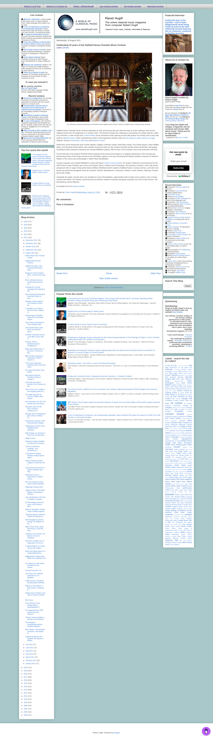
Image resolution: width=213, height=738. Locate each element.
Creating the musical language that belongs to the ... (35, 289)
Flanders (173, 435)
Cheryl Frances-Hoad (112, 163)
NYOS (167, 477)
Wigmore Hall (171, 540)
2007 (26, 709)
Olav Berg (85, 140)
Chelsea (168, 405)
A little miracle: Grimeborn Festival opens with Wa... (35, 582)
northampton (188, 473)
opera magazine (186, 479)
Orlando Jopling (181, 187)
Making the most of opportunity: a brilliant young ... (34, 477)
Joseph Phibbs (89, 135)
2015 (26, 683)
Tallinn (175, 520)
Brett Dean (75, 140)
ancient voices (186, 369)
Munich (190, 461)
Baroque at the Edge (185, 375)
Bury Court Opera (170, 390)
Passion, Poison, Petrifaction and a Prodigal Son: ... (32, 344)
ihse (190, 447)
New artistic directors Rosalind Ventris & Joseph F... (33, 377)
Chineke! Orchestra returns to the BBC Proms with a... (35, 337)
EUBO (190, 428)
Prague (180, 492)
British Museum (187, 385)
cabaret (178, 398)
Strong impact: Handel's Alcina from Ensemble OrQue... (34, 317)
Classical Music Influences (174, 121)
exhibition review (174, 430)
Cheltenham (177, 405)
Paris (178, 488)
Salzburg (168, 504)
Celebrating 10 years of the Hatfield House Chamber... (35, 428)
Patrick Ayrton (180, 253)
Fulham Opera (187, 435)
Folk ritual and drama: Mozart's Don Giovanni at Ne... (35, 384)
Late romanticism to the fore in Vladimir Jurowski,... (35, 498)
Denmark (182, 420)
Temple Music (183, 520)
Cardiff (182, 400)
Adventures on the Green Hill (181, 367)
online (181, 477)
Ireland (176, 449)
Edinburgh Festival (185, 424)
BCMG (167, 381)
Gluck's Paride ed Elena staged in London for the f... (35, 463)
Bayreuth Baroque (176, 377)
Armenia (174, 371)
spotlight (188, 514)
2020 (26, 668)
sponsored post (179, 514)
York (171, 544)
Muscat (181, 463)
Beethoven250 (178, 381)
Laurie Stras (171, 261)
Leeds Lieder (187, 453)
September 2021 (32, 250)
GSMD (167, 445)
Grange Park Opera (173, 443)
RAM (186, 494)
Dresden (168, 422)
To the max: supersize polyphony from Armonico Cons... (35, 365)
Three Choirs (170, 528)
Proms (177, 495)
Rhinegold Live (174, 499)
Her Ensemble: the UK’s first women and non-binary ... (35, 402)
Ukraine (180, 530)
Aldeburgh (169, 369)
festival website (78, 186)
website (189, 534)
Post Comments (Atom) (114, 287)
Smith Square (187, 508)
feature (183, 430)
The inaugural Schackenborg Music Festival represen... (33, 624)
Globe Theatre (171, 439)
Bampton (168, 375)
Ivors (190, 449)
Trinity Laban (183, 528)
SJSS (174, 508)
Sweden (189, 518)
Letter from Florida (177, 455)
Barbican (175, 375)
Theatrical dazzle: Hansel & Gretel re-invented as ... (35, 515)
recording (189, 497)
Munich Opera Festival (171, 463)
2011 (26, 696)
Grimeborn (188, 443)
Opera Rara (181, 482)
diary (190, 420)
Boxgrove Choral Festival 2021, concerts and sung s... (35, 275)
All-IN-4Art (177, 369)
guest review (187, 445)
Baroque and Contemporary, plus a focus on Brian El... (35, 416)
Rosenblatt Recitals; (172, 501)
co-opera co (183, 409)
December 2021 (32, 240)
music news (180, 465)
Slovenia (179, 508)
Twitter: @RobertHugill (83, 6)
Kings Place (183, 451)
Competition (178, 411)
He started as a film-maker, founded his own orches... (35, 565)
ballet (171, 373)
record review (180, 497)
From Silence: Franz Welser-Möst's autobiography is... (33, 605)
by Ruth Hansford (177, 396)
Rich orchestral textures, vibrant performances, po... (34, 282)
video (182, 532)
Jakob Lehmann (181, 267)
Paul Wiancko (130, 138)
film (181, 433)
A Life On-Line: (182, 365)
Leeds (178, 453)
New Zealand (183, 469)
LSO (186, 459)
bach (166, 373)
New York (175, 469)
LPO (182, 459)
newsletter (168, 471)
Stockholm (168, 516)
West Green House (184, 536)
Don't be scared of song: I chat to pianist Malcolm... (35, 483)
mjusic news (183, 461)
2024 (26, 228)
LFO (190, 455)
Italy (187, 449)
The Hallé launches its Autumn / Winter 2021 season (34, 396)
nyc (186, 475)
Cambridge (168, 400)
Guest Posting (176, 445)
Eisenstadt (168, 426)
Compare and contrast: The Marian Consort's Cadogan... (35, 536)
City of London (181, 407)
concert (189, 411)
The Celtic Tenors (174, 195)
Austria (184, 371)
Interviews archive (155, 6)
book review (187, 383)
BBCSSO (189, 379)
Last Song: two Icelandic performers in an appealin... (34, 575)
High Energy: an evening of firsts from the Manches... (35, 434)
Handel (177, 447)
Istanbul (182, 449)
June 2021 (30, 648)
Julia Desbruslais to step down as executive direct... (34, 330)
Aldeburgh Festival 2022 (34, 487)
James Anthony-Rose (175, 244)
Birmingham (169, 383)
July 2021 (29, 644)
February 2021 (31, 660)
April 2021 (29, 654)
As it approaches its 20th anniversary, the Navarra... (34, 612)
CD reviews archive (132, 6)
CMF (176, 409)
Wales (167, 534)
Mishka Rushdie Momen (181, 255)
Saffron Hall (175, 502)
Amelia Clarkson (181, 238)
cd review (176, 403)
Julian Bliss (181, 271)
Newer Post (62, 273)
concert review (174, 413)
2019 (26, 671)
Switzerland (169, 520)
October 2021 (31, 247)
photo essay (179, 490)
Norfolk (189, 472)
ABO (166, 367)
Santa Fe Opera (182, 504)
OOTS (185, 477)
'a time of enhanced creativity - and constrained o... (32, 448)
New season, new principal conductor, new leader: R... (35, 631)
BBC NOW (181, 379)
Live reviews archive (109, 6)
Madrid (167, 461)
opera (190, 477)
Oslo (190, 484)
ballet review (178, 373)
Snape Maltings (171, 510)
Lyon (190, 459)
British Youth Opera (171, 387)
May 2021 (29, 651)
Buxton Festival (183, 391)
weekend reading (170, 536)
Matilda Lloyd (180, 272)
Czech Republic (187, 418)
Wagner (189, 532)
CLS (171, 409)
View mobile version (108, 278)
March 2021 (30, 657)
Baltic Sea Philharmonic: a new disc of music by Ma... (34, 351)
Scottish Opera (177, 506)
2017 (26, 677)
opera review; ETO (178, 484)
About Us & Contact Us (56, 6)
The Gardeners (177, 522)
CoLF (190, 409)
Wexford (168, 538)
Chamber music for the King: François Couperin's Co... (33, 409)
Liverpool (179, 457)
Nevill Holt (188, 467)
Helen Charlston (185, 204)
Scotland (168, 506)
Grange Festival (186, 441)
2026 (26, 222)
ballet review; (188, 373)
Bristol (180, 385)
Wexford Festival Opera (182, 538)
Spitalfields (169, 515)
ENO (167, 428)
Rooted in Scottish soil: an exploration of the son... (34, 542)
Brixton (173, 389)
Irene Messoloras (182, 202)
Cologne (168, 411)
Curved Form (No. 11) (33, 570)
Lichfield (168, 457)
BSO (184, 389)
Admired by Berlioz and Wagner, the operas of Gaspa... (34, 639)
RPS (181, 501)
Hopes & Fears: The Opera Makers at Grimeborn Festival (35, 492)
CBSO (187, 400)
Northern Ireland (171, 475)
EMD (174, 426)
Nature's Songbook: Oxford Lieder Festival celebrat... (35, 510)
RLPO (185, 499)
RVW (190, 501)
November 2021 (32, 243)
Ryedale (168, 502)
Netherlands (180, 467)
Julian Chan (177, 231)
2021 (26, 237)
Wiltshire (189, 540)
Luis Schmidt (180, 191)
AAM (190, 365)
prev (190, 492)
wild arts (182, 540)
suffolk (182, 518)
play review (188, 490)
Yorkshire (176, 544)
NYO (190, 475)
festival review (175, 433)
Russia (186, 501)
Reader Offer (169, 497)
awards (190, 371)
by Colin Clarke (183, 392)
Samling (174, 504)
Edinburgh (174, 424)
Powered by (178, 176)
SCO (190, 504)
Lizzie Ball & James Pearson (178, 234)
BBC (174, 379)
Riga (181, 499)
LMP (184, 457)
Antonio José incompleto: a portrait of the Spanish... (35, 618)
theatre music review (172, 526)
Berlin (190, 381)
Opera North (170, 482)
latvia (190, 451)
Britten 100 (183, 387)
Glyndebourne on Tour (172, 441)
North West (179, 473)
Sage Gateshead (186, 502)
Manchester (174, 461)
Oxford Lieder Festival (179, 486)
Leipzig (167, 455)
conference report (171, 416)
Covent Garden (175, 418)
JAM (166, 451)
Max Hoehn (178, 208)
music (185, 463)
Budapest (189, 389)
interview (169, 449)
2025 (26, 225)
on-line (175, 477)
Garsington (175, 437)
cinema (174, 407)
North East (169, 473)
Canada (175, 400)
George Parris (181, 233)
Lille (173, 457)
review (167, 499)
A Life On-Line (171, 365)
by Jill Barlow (180, 394)
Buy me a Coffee (182, 137)
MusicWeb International (183, 341)
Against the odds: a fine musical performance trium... (33, 268)
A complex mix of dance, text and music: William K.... (34, 310)
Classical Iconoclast (188, 336)
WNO (185, 542)
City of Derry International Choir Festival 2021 (34, 323)
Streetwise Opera (186, 516)
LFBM (186, 455)
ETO (185, 428)
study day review (171, 518)
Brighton (174, 385)
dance (167, 420)
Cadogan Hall (186, 398)
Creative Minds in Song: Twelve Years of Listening (87, 324)
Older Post (156, 273)
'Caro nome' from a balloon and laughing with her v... (35, 390)
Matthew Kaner (69, 138)
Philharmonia (169, 490)
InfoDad (189, 346)
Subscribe (178, 168)
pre (186, 492)
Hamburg (168, 447)
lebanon (167, 453)
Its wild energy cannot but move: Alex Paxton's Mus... (34, 504)
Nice (173, 471)
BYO (173, 398)
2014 (26, 687)
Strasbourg (176, 516)
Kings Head (173, 451)
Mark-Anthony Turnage (146, 138)
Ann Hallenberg (184, 250)
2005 (26, 715)
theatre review (186, 526)
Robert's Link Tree (32, 6)
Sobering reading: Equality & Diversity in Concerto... (35, 442)
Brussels (179, 389)
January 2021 (31, 663)
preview (66, 48)
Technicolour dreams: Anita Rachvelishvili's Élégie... (35, 422)
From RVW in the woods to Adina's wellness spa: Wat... (35, 470)
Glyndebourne (187, 439)
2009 (26, 702)
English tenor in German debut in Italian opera (86, 311)
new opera (168, 469)
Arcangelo (168, 371)
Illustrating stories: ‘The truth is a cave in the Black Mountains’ (92, 363)
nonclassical (182, 471)
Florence (179, 435)
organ (186, 484)
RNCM (189, 499)
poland (167, 492)
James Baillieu (178, 196)
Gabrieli (167, 437)
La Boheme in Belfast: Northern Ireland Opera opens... (34, 455)
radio (182, 494)
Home (109, 273)
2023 (26, 231)
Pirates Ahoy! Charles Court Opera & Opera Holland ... (35, 595)
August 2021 (30, 253)
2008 (26, 706)
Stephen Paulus (99, 140)
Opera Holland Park (172, 479)
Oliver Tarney (180, 214)
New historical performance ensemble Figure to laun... (35, 296)
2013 (26, 690)
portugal (173, 492)
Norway (181, 475)
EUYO (167, 430)
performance (187, 488)
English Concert (186, 426)
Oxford (167, 486)
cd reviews (188, 403)
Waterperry (175, 534)
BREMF (168, 385)
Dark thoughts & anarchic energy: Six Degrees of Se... (34, 522)
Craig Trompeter (173, 227)
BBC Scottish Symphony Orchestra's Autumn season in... (34, 358)
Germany (189, 437)
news (189, 469)
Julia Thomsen (180, 212)
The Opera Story (175, 524)
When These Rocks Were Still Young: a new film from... (34, 529)
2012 (26, 693)
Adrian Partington (182, 198)
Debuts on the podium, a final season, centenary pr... (34, 588)
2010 (26, 699)
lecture (173, 453)
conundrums (181, 416)
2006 (26, 712)
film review (185, 433)
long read (177, 459)
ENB (178, 426)
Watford (183, 534)
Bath (166, 377)
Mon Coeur (29, 600)
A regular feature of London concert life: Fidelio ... (35, 547)
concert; (189, 414)
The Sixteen (187, 524)
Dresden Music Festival (180, 423)
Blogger (117, 733)
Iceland (185, 447)
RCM (190, 494)
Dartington (174, 420)
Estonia (180, 428)
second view (187, 506)
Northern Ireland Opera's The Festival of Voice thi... (34, 303)
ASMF (180, 371)
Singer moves (30, 438)
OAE (171, 477)
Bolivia (178, 383)
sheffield (168, 508)
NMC (177, 471)
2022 (26, 234)
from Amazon (178, 312)
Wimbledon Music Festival (173, 542)
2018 (26, 674)
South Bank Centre (183, 512)
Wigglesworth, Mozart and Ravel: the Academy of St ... (35, 558)
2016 (26, 680)
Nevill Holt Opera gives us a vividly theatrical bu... (35, 552)
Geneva (182, 437)
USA (184, 530)
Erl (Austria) (173, 428)
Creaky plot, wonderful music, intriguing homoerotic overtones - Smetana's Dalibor (100, 376)
